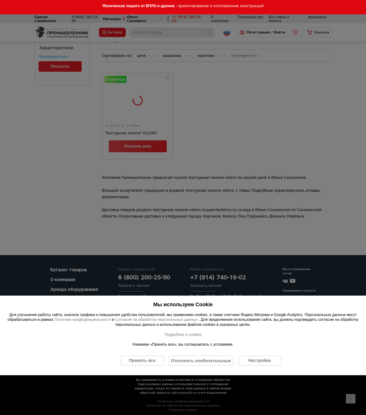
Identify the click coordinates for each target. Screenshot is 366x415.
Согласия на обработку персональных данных (157, 319)
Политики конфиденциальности (82, 319)
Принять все (142, 360)
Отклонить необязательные (201, 360)
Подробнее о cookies (182, 334)
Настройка (259, 360)
